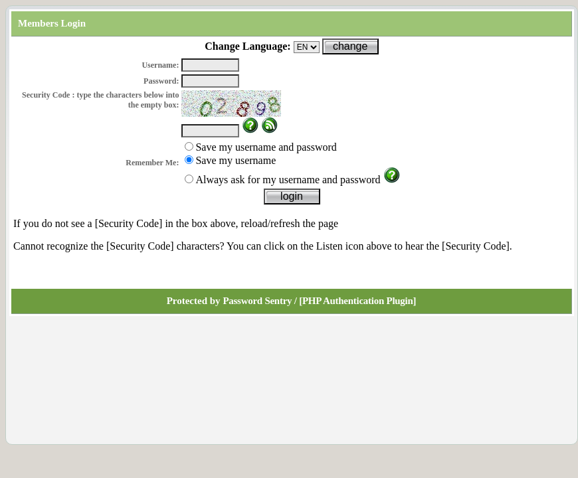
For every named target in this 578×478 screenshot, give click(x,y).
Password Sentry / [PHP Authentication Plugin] (319, 300)
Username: (160, 65)
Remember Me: (152, 162)
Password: (161, 81)
